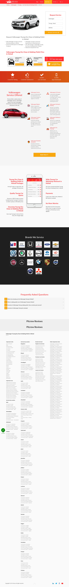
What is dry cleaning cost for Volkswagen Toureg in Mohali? (21, 299)
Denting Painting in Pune (25, 565)
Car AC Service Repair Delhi (26, 387)
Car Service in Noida (24, 535)
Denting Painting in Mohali (26, 509)
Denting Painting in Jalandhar (26, 462)
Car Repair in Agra (9, 405)
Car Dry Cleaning (9, 354)
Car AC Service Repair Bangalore (27, 349)
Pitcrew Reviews (34, 321)
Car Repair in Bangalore (25, 347)
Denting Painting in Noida (25, 537)
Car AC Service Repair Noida (26, 538)
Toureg (19, 5)
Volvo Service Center (39, 367)
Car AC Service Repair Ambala (11, 437)
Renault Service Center (39, 352)
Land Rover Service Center (40, 362)
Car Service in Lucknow (25, 488)
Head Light (8, 370)
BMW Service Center (39, 360)
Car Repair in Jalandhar (25, 461)
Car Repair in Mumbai (25, 517)
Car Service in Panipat (25, 553)
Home (8, 5)
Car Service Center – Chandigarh (27, 369)
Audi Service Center (39, 359)
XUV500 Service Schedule (11, 398)
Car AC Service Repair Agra (11, 408)
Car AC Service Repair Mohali (26, 510)
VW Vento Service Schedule (11, 396)
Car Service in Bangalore (25, 345)
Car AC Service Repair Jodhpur (26, 473)
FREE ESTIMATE (3, 433)
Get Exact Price (19, 64)
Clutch (7, 366)
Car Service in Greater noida (26, 411)
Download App (9, 346)
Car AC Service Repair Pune (26, 566)
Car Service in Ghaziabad (25, 401)
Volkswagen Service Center (40, 366)
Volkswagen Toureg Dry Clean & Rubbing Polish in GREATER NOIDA (56, 373)
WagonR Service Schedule (11, 382)
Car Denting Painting (10, 352)
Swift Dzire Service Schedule (11, 386)
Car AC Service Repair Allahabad (12, 428)
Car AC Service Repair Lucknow (26, 492)
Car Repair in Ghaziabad (25, 403)
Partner (41, 1)
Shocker (7, 369)
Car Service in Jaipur (24, 451)
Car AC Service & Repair (10, 351)
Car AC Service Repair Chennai (26, 377)
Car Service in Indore (25, 441)
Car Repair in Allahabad (10, 425)
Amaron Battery (9, 361)
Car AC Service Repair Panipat (26, 557)
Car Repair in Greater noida (26, 412)
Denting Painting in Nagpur (26, 528)
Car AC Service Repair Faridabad (27, 396)
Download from (54, 64)
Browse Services (53, 32)
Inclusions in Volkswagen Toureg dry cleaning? (18, 308)
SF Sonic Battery (9, 363)
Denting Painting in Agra (10, 406)
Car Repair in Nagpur (25, 526)
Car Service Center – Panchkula (26, 549)
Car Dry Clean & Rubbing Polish (30, 5)
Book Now (48, 1)
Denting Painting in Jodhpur (26, 472)
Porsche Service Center (39, 365)
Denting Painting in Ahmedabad (12, 416)
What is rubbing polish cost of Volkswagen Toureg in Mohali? (21, 302)
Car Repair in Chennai (25, 375)
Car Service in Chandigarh (25, 364)
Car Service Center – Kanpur (26, 484)
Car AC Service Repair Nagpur (26, 529)
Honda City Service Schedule (11, 392)
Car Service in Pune (24, 563)
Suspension (8, 368)
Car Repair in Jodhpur (25, 470)
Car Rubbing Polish (9, 355)
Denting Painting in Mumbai (26, 518)
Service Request (9, 343)
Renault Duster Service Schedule (12, 394)
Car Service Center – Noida (26, 540)
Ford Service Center (39, 347)
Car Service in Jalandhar (25, 460)
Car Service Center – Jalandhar (26, 465)
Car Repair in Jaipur (24, 452)
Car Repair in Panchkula (25, 545)
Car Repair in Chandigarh (25, 365)
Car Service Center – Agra (11, 409)
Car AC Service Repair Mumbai (26, 520)
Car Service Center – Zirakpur (26, 577)
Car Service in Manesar (25, 497)
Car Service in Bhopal (25, 355)
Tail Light (8, 372)
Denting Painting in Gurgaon (26, 425)
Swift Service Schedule (10, 385)
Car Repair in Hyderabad (25, 433)
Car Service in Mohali (25, 507)
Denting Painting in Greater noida (27, 413)
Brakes (7, 365)
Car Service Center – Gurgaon (26, 428)
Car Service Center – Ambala (11, 438)
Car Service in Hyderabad (25, 432)
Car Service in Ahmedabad (11, 413)
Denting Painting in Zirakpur (26, 574)
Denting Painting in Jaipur (25, 453)
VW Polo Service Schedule (11, 395)
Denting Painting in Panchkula (26, 546)
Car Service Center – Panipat (26, 558)
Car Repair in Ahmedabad (11, 414)
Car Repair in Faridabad (25, 393)
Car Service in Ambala (10, 433)
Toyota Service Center (39, 354)
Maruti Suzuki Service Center (40, 350)
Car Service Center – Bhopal (26, 360)
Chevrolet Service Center (40, 345)
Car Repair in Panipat (25, 554)
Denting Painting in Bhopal (26, 357)
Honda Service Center (39, 348)
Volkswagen (13, 5)
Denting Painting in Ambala (11, 436)
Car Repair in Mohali (24, 508)
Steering (7, 374)
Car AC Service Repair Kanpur (26, 482)
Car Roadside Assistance (10, 356)
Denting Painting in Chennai (26, 376)
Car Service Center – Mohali (26, 512)
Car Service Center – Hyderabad (27, 437)
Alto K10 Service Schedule (11, 383)
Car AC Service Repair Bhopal (26, 359)
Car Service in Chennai (25, 373)
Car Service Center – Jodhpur (26, 474)
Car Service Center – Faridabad (26, 397)
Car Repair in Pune (24, 564)
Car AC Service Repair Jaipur (26, 454)
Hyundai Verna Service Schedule (12, 391)
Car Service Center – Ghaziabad (27, 406)
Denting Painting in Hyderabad (26, 434)
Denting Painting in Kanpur (26, 481)
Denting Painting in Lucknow (26, 490)
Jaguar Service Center (39, 361)
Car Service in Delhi (24, 383)
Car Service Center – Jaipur (26, 456)
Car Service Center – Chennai (26, 378)
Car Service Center (9, 347)
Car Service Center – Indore (26, 446)
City (61, 1)
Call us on (54, 59)
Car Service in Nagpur (25, 525)
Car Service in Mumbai (25, 516)
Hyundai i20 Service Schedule (11, 390)
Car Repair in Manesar (25, 498)
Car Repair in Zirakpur (25, 573)
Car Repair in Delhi (24, 384)
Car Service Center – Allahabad (12, 429)
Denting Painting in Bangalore (26, 348)
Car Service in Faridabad (25, 392)
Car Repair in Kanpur (25, 480)
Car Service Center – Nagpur (26, 530)
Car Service (8, 349)
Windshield (8, 378)
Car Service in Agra (9, 404)
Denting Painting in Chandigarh (27, 367)
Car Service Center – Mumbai (26, 521)
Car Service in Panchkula (25, 544)
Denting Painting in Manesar (26, 500)
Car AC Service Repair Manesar (26, 501)
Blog (37, 1)
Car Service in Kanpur (25, 479)
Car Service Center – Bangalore (26, 350)
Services (55, 1)
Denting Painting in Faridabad (26, 395)
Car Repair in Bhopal (25, 356)
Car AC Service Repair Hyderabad (27, 436)
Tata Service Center (39, 353)
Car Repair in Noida (24, 536)
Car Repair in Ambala (10, 434)
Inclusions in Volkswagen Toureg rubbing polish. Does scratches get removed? (25, 305)
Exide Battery (8, 360)
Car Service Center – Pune (26, 568)
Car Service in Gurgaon (25, 423)
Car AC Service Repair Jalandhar (27, 464)
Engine (7, 373)
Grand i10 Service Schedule (11, 389)
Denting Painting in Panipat (26, 556)
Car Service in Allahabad (10, 424)
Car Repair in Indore (24, 443)
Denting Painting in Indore (26, 444)
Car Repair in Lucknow (25, 489)
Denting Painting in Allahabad (11, 426)
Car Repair (8, 350)
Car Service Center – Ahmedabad (12, 420)
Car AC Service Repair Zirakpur (26, 576)
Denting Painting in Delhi (25, 385)
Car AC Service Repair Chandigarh (27, 368)
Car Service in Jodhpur (25, 469)
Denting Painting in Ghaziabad (26, 404)
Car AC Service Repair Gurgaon (26, 426)
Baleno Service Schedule (10, 387)
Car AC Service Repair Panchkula (27, 548)
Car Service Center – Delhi (26, 388)
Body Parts (8, 377)
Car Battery (8, 359)
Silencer (7, 375)
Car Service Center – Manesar (26, 502)
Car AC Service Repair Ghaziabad (27, 405)
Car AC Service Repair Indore (26, 445)
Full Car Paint (8, 357)
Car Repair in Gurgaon (25, 424)
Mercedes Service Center (40, 364)
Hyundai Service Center (39, 349)
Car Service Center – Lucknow (26, 493)
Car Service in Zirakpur (25, 572)
